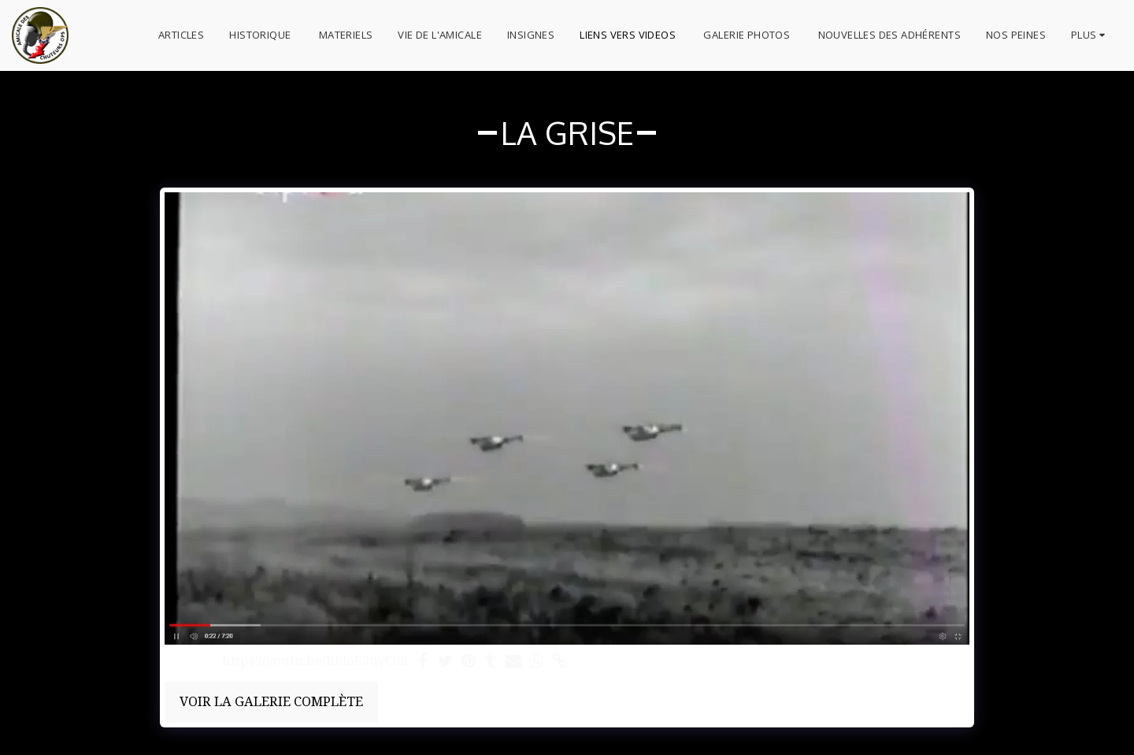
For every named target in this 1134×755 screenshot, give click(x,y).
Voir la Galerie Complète (271, 701)
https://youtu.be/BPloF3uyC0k (315, 661)
